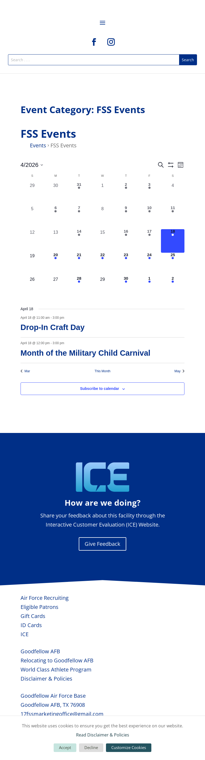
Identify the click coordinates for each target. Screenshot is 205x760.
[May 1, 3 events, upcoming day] (149, 288)
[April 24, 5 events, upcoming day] (149, 264)
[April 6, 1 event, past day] (56, 217)
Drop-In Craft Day (53, 327)
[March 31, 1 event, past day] (79, 194)
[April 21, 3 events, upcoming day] (79, 264)
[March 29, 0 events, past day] (32, 194)
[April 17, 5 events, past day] (149, 241)
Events (38, 145)
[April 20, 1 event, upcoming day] (56, 264)
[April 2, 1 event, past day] (126, 194)
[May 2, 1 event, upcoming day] (172, 288)
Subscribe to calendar (99, 388)
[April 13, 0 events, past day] (56, 241)
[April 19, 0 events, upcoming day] (32, 264)
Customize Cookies (128, 747)
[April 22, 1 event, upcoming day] (102, 264)
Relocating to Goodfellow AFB (57, 660)
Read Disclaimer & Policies (102, 735)
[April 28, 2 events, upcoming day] (79, 288)
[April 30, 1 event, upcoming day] (126, 288)
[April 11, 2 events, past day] (172, 217)
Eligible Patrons (39, 607)
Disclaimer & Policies (46, 678)
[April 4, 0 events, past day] (172, 194)
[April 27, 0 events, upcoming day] (56, 288)
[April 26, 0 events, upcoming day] (32, 288)
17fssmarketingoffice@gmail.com (62, 713)
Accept (65, 747)
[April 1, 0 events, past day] (102, 194)
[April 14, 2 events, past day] (79, 241)
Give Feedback (102, 543)
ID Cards (31, 625)
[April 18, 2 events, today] (172, 241)
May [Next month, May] (180, 371)
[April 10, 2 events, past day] (149, 217)
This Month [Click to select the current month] (102, 371)
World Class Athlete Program (56, 669)
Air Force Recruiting (45, 597)
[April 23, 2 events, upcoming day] (126, 264)
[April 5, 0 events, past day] (32, 217)
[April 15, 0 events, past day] (102, 241)
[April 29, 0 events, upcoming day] (102, 288)
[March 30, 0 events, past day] (56, 194)
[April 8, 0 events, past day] (102, 217)
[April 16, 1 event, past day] (126, 241)
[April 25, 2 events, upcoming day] (172, 264)
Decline (91, 747)
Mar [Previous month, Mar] (25, 371)
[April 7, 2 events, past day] (79, 217)
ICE (25, 634)
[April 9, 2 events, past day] (126, 217)
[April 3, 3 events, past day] (149, 194)
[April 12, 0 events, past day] (32, 241)
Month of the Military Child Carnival (86, 353)
